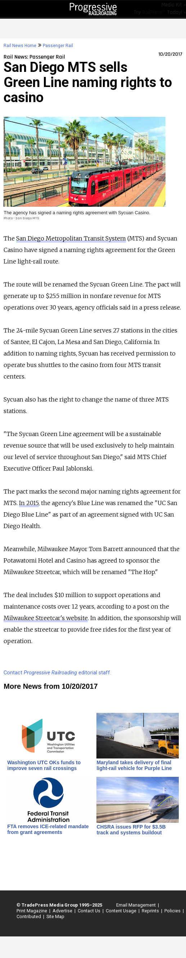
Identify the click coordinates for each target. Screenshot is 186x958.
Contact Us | (90, 910)
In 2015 (28, 502)
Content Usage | (122, 910)
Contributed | (29, 916)
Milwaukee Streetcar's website (46, 618)
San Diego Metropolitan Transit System (71, 238)
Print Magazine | (32, 910)
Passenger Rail (58, 45)
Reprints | (151, 910)
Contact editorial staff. (57, 673)
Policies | (173, 910)
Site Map (55, 916)
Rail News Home (20, 45)
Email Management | (136, 905)
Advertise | (63, 910)
